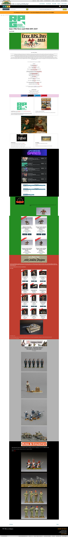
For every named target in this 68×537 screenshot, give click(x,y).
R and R (35, 76)
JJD (12, 268)
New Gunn (34, 350)
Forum (53, 0)
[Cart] (60, 6)
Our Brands (48, 3)
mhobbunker (40, 86)
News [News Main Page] (38, 0)
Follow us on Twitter (5, 6)
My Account (64, 6)
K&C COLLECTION (34, 69)
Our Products (42, 3)
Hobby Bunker (6, 2)
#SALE (38, 84)
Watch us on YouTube (9, 6)
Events (41, 0)
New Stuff (54, 3)
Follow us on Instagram (7, 6)
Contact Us (58, 0)
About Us (34, 0)
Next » (58, 524)
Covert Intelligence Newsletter (45, 9)
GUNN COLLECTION (39, 71)
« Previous (11, 524)
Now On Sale (64, 3)
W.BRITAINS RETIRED (35, 73)
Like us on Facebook (3, 6)
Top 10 (58, 3)
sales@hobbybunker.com (63, 532)
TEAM (30, 205)
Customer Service (47, 0)
